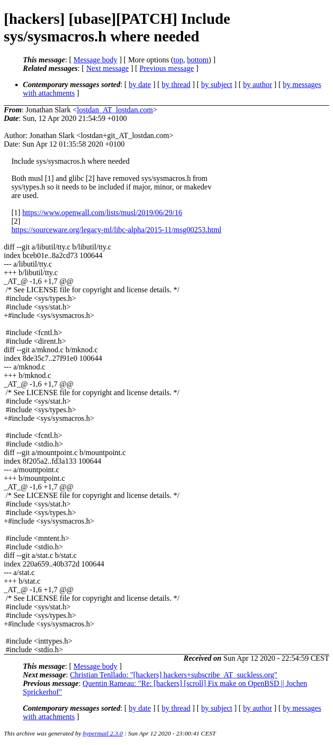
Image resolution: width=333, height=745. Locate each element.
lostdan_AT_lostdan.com (115, 110)
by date (140, 84)
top (178, 60)
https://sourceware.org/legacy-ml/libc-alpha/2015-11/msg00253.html (116, 230)
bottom (197, 60)
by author (257, 84)
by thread (176, 84)
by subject (216, 84)
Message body (95, 60)
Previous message (167, 68)
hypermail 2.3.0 (103, 733)
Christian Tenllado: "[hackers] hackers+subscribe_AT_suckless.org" (173, 675)
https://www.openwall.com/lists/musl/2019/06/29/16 (102, 213)
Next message (107, 68)
